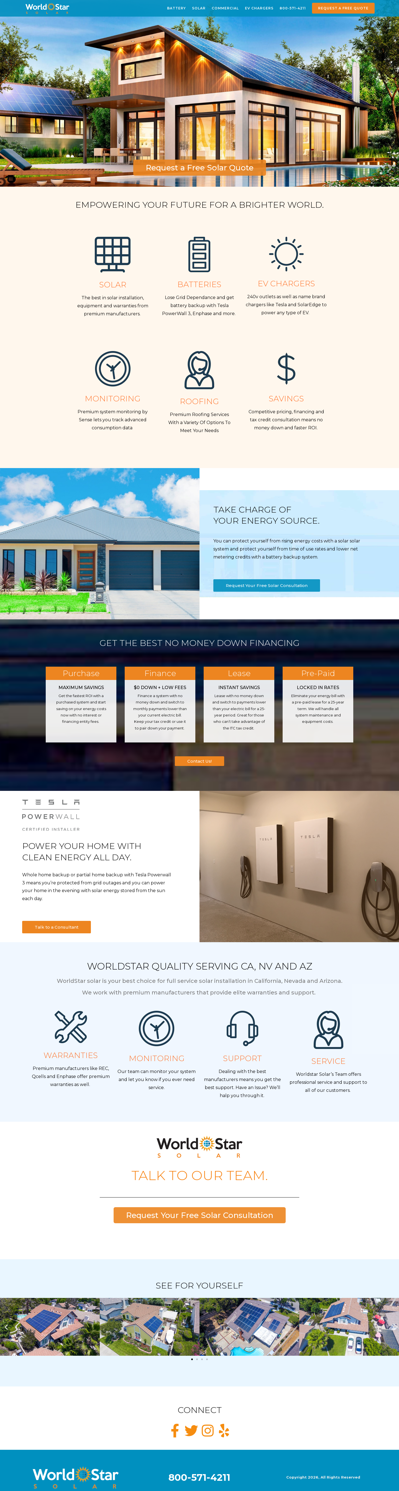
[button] (6, 1327)
